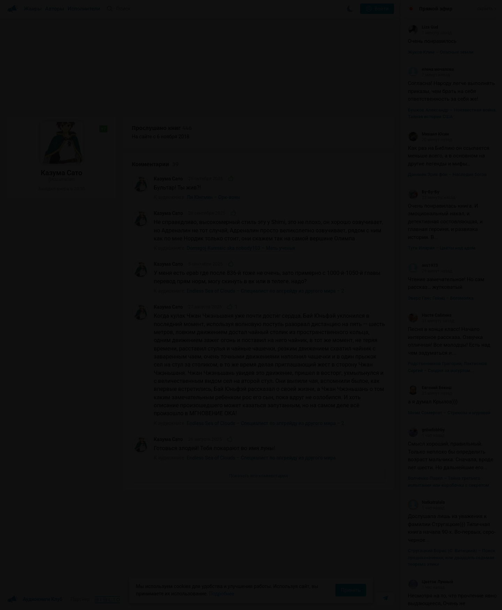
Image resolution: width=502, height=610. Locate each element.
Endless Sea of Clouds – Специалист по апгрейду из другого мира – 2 (265, 291)
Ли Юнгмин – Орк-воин (213, 197)
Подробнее (221, 593)
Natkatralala (426, 502)
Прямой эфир (435, 9)
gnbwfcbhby (426, 430)
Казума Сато (168, 179)
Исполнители (84, 9)
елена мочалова (431, 69)
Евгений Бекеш (429, 388)
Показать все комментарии (258, 475)
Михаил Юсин (428, 134)
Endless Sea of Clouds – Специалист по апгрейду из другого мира (261, 458)
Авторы (54, 9)
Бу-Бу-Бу (423, 192)
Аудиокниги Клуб (34, 600)
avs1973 (423, 265)
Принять (350, 590)
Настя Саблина (429, 315)
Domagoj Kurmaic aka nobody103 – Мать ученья (241, 248)
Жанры (33, 9)
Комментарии (155, 164)
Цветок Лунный (430, 582)
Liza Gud (423, 27)
